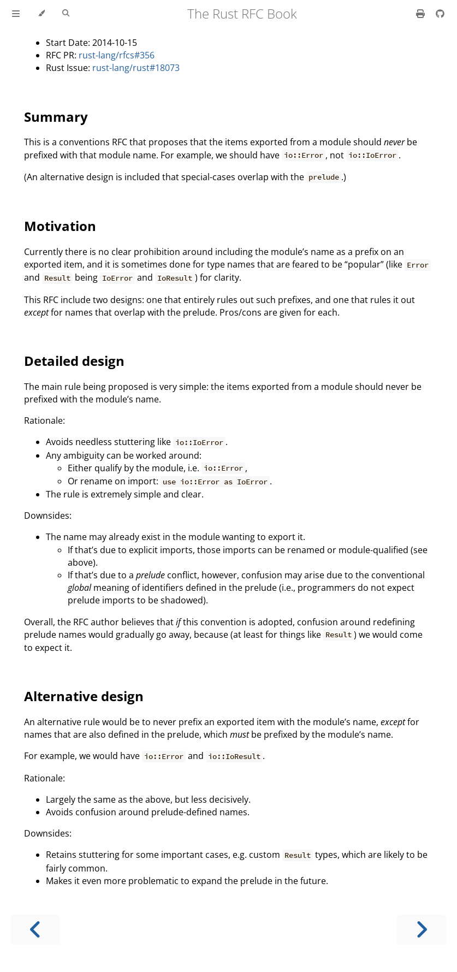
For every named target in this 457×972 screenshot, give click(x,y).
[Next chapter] (421, 930)
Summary (56, 117)
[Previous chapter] (35, 930)
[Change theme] (41, 13)
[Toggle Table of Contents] (16, 13)
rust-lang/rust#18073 (136, 68)
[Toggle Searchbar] (66, 13)
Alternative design (84, 696)
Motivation (60, 226)
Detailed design (74, 361)
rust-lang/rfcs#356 (117, 55)
